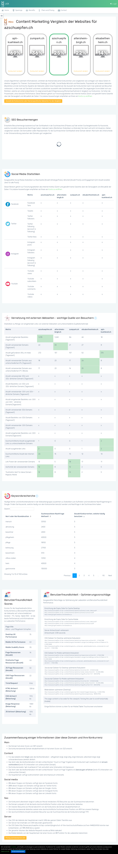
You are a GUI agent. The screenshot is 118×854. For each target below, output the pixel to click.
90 (103, 576)
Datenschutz (5, 851)
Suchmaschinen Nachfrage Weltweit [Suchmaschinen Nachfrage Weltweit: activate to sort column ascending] (52, 515)
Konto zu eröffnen (85, 96)
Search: (19, 508)
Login (113, 4)
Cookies (13, 847)
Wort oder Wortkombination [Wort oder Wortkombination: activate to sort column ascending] (17, 516)
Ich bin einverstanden (18, 851)
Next (110, 576)
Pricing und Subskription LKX (15, 838)
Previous (67, 576)
